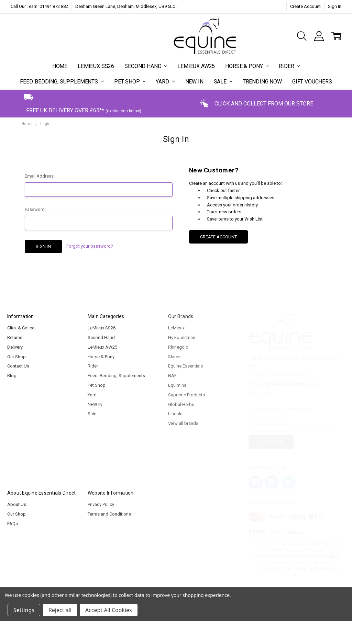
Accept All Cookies (108, 610)
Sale (223, 81)
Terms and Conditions (109, 514)
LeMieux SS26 (96, 66)
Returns (14, 337)
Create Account (305, 6)
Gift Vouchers (312, 81)
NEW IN (194, 81)
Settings (23, 610)
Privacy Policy (101, 504)
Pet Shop (130, 81)
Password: (35, 209)
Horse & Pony (246, 66)
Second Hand (145, 66)
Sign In (334, 6)
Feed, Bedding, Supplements (62, 81)
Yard (165, 81)
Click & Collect (21, 327)
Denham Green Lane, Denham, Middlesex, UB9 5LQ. (126, 6)
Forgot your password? (89, 246)
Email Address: (40, 176)
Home (59, 66)
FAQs (12, 523)
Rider (289, 66)
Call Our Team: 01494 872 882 (39, 6)
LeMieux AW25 (196, 66)
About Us (16, 504)
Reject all (60, 610)
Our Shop (16, 356)
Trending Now (262, 81)
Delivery (15, 347)
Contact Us (18, 366)
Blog (11, 375)
